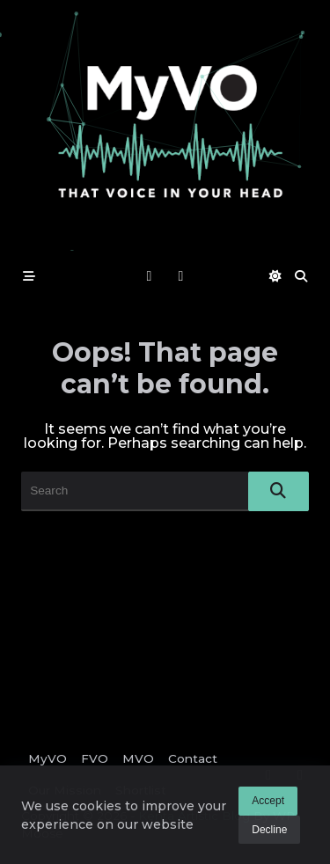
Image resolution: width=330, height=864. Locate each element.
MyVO (47, 758)
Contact (192, 758)
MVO (138, 758)
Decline (269, 830)
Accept (268, 802)
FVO (94, 758)
